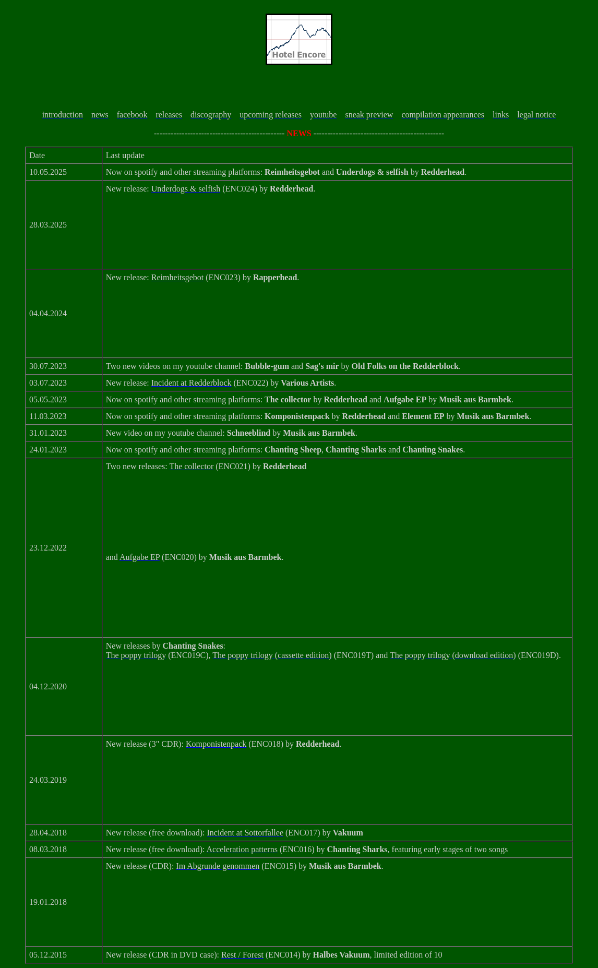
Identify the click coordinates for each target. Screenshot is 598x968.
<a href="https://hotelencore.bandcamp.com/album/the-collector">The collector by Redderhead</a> (337, 512)
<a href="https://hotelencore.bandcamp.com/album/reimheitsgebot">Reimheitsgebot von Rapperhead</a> (337, 323)
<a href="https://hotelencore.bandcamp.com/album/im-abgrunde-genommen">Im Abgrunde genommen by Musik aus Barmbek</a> (337, 911)
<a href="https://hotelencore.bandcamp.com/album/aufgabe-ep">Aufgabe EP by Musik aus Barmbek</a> (337, 602)
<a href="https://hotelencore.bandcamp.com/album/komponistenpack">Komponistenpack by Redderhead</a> (337, 789)
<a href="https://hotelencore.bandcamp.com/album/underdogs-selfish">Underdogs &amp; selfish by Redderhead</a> (337, 234)
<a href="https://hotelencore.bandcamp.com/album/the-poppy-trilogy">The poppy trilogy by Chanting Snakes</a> (337, 701)
